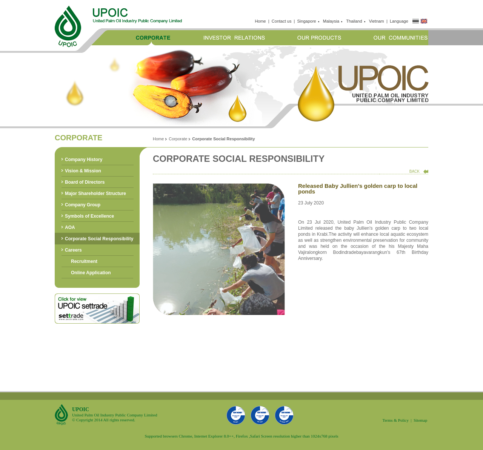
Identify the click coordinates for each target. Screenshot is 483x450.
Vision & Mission (83, 171)
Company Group (82, 204)
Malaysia (332, 21)
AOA (70, 227)
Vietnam (376, 21)
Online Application (91, 272)
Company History (83, 159)
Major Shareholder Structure (95, 193)
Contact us (282, 21)
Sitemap (420, 420)
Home (260, 21)
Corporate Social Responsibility (99, 238)
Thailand (355, 21)
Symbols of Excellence (89, 216)
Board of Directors (85, 182)
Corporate (178, 139)
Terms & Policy (395, 420)
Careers (73, 250)
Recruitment (84, 261)
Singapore (307, 21)
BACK (414, 171)
